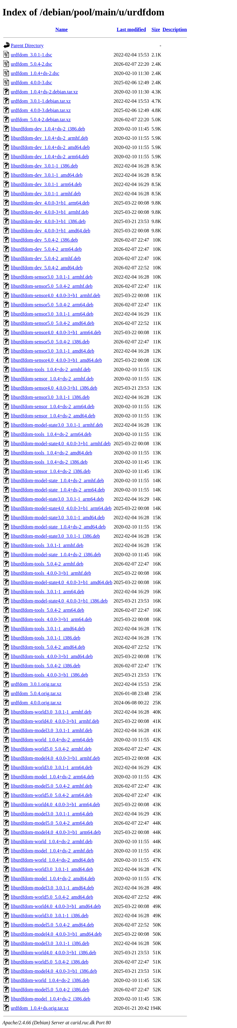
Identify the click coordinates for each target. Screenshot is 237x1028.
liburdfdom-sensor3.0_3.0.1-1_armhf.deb (52, 277)
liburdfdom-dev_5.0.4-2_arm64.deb (46, 249)
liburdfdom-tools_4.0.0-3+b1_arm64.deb (51, 619)
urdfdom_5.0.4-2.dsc (31, 64)
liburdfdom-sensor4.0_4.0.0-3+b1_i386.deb (54, 388)
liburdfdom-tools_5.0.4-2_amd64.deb (48, 647)
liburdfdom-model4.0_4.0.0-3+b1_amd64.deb (56, 934)
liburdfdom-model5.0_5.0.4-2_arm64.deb (52, 823)
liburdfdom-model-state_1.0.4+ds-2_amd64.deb (58, 526)
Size (156, 29)
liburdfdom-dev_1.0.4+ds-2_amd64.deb (50, 147)
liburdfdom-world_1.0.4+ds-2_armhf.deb (52, 841)
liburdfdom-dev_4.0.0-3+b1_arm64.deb (50, 202)
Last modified (131, 29)
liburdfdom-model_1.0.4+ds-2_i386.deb (50, 998)
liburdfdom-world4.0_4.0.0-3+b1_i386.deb (53, 952)
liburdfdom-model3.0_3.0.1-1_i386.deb (50, 943)
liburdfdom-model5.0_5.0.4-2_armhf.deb (51, 786)
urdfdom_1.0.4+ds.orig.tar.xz (40, 1008)
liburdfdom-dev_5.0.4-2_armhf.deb (46, 258)
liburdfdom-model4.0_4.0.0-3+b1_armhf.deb (55, 758)
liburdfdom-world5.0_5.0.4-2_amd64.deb (52, 897)
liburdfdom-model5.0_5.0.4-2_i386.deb (50, 989)
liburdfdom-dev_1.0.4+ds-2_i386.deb (48, 128)
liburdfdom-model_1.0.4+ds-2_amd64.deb (53, 878)
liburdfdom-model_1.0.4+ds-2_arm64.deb (52, 776)
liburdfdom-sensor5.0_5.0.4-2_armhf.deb (52, 286)
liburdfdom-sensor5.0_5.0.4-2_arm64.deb (52, 304)
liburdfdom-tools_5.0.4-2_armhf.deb (47, 563)
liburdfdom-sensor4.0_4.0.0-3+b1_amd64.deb (56, 360)
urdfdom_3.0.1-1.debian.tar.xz (41, 101)
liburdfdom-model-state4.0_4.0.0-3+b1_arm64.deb (61, 508)
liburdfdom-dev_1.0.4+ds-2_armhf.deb (49, 138)
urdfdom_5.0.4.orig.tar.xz (36, 693)
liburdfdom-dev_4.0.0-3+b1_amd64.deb (50, 230)
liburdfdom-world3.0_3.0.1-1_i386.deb (50, 915)
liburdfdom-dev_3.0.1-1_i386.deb (44, 165)
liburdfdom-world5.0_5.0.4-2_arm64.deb (51, 795)
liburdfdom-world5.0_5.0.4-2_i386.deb (50, 961)
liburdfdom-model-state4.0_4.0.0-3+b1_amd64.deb (61, 582)
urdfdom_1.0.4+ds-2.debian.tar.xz (44, 91)
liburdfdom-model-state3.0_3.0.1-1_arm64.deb (57, 499)
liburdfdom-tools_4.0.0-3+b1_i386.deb (49, 675)
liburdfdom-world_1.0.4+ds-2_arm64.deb (52, 739)
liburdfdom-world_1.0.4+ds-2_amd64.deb (52, 860)
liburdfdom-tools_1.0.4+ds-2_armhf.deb (50, 369)
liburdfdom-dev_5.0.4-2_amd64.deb (46, 267)
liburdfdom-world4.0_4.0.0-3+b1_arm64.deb (55, 804)
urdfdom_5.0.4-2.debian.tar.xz (41, 119)
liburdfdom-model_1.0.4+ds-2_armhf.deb (52, 850)
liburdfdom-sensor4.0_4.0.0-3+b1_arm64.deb (56, 332)
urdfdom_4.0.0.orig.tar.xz (36, 702)
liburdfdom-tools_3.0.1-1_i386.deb (45, 637)
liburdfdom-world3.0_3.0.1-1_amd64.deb (52, 869)
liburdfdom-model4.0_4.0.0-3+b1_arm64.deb (56, 832)
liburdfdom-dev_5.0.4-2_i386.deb (44, 239)
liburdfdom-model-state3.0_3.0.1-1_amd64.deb (58, 517)
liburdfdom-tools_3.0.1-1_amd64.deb (48, 628)
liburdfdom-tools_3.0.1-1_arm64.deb (47, 591)
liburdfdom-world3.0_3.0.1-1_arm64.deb (51, 767)
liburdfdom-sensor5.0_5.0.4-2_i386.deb (50, 341)
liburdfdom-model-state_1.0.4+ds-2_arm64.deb (58, 489)
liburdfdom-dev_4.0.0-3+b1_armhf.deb (50, 212)
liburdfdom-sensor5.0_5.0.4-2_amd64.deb (52, 323)
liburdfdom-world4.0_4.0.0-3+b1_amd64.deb (56, 906)
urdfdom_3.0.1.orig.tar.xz (36, 684)
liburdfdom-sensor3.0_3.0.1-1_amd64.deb (52, 351)
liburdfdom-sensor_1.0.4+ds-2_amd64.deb (53, 415)
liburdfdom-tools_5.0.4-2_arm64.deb (47, 610)
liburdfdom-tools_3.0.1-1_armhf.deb (47, 545)
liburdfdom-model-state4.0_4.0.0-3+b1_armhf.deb (61, 443)
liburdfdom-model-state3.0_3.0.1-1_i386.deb (55, 536)
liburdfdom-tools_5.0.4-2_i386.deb (45, 665)
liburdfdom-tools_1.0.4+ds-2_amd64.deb (51, 452)
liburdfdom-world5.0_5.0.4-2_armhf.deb (51, 749)
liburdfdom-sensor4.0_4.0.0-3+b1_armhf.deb (55, 295)
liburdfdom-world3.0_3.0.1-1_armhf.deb (51, 712)
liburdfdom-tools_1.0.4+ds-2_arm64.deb (51, 434)
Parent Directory (27, 45)
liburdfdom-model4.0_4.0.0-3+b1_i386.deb (54, 971)
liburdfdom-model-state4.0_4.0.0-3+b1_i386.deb (59, 600)
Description (175, 29)
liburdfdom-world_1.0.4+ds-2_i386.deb (50, 980)
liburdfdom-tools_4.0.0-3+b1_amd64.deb (52, 656)
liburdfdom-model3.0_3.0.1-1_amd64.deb (52, 887)
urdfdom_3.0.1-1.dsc (31, 54)
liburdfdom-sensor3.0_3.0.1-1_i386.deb (50, 397)
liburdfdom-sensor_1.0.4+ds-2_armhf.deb (52, 378)
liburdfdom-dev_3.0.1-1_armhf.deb (46, 193)
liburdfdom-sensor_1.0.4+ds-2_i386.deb (50, 471)
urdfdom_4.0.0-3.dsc (31, 82)
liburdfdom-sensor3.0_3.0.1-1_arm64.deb (52, 314)
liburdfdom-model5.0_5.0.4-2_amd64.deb (52, 924)
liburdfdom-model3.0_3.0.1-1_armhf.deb (51, 730)
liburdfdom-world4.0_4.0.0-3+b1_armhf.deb (55, 721)
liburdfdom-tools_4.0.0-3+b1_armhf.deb (51, 573)
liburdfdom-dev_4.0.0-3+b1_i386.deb (48, 221)
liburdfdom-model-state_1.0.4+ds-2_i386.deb (56, 554)
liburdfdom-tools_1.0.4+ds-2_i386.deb (49, 462)
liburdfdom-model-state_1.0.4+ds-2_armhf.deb (57, 480)
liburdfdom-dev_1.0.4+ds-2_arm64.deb (50, 156)
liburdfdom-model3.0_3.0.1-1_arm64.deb (52, 813)
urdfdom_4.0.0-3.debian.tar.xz (41, 110)
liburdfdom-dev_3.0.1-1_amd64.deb (46, 175)
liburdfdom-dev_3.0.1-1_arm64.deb (46, 184)
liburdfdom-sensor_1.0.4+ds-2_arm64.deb (52, 406)
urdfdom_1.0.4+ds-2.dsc (35, 73)
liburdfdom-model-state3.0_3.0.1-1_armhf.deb (57, 425)
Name (61, 29)
